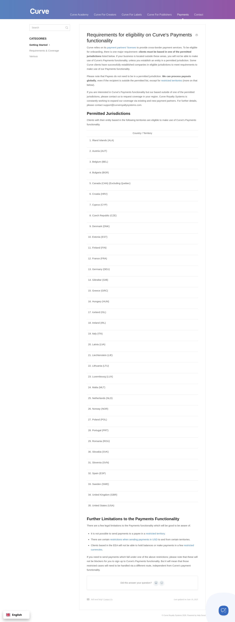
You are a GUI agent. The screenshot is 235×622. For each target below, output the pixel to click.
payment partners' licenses (121, 47)
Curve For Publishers (159, 14)
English (14, 614)
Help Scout (201, 615)
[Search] (49, 27)
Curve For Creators (105, 14)
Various (33, 56)
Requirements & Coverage (44, 50)
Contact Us (108, 599)
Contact (198, 14)
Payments (183, 16)
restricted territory (155, 533)
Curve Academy (79, 14)
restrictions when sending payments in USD (133, 539)
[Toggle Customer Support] (223, 610)
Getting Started (40, 44)
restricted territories (171, 80)
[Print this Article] (196, 35)
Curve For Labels (132, 14)
